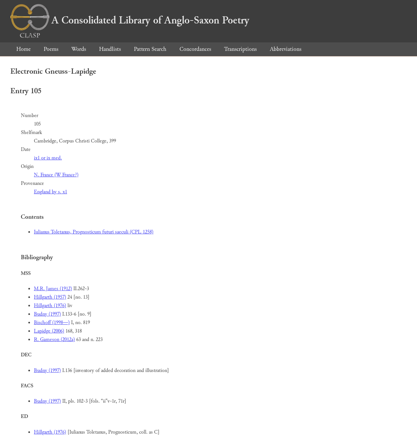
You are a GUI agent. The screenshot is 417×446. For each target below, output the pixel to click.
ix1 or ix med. (48, 158)
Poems (51, 49)
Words (78, 49)
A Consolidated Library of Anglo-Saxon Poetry (129, 20)
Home (23, 49)
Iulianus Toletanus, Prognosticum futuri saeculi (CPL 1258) (93, 232)
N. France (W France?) (56, 175)
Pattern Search (150, 49)
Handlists (110, 49)
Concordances (195, 49)
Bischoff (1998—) (52, 322)
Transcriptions (240, 49)
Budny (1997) (47, 314)
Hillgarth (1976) (50, 305)
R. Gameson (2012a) (54, 339)
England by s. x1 (50, 192)
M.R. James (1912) (53, 288)
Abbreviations (285, 49)
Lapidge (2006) (49, 331)
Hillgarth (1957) (50, 297)
